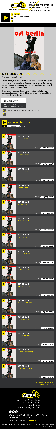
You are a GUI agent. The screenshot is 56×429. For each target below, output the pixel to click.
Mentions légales (48, 426)
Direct (17, 14)
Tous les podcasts (45, 382)
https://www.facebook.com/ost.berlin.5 (23, 110)
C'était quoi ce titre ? (21, 415)
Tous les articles (45, 384)
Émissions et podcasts (40, 8)
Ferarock (31, 420)
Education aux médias (40, 10)
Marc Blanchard (26, 424)
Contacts (41, 415)
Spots (29, 417)
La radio (33, 2)
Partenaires (16, 417)
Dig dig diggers (21, 16)
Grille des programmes (41, 5)
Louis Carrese (49, 424)
